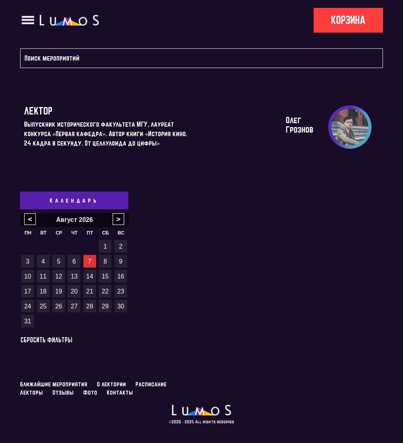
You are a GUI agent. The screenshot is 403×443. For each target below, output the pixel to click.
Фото (90, 392)
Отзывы (63, 392)
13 (74, 276)
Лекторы (31, 392)
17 (27, 291)
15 (105, 276)
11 (43, 276)
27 (74, 306)
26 (58, 306)
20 (74, 291)
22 (105, 291)
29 (105, 306)
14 (89, 276)
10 (27, 276)
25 (43, 306)
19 (58, 291)
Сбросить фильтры (46, 339)
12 (58, 276)
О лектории (111, 384)
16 (120, 276)
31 (27, 321)
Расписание (150, 384)
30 (120, 306)
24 (27, 306)
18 (43, 291)
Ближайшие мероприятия (53, 384)
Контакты (120, 392)
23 (120, 291)
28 (89, 306)
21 (89, 291)
